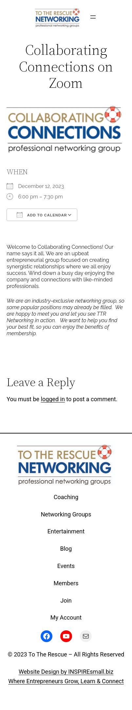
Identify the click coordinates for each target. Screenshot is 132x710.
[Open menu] (93, 17)
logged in (53, 399)
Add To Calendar (42, 215)
